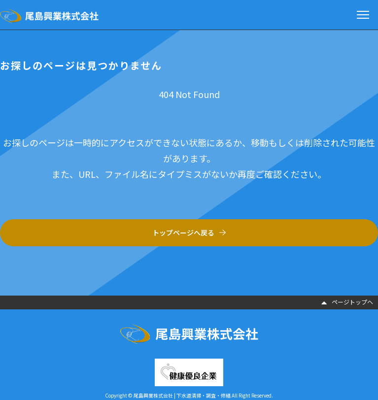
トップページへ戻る (183, 232)
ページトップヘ (347, 301)
